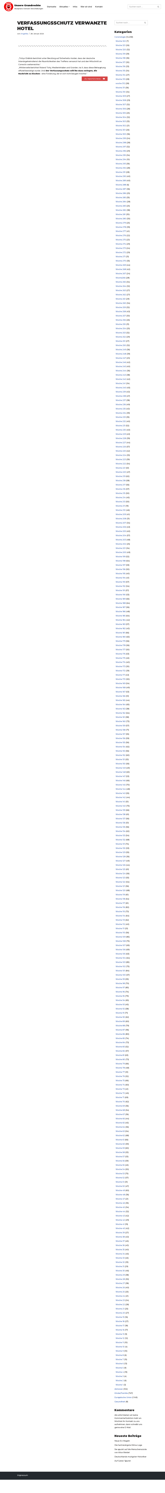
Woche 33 (120, 1269)
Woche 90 (120, 1026)
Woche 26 (120, 1299)
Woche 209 (121, 519)
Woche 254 (121, 331)
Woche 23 (120, 1312)
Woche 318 (121, 58)
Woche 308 (121, 101)
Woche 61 (120, 1150)
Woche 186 (121, 617)
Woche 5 (120, 1380)
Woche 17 (120, 1338)
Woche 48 (120, 1205)
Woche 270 (121, 263)
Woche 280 (121, 220)
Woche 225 (121, 455)
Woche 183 (121, 630)
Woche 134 (121, 839)
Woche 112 (120, 933)
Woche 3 (120, 1389)
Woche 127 (121, 869)
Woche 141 (120, 809)
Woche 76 (120, 1086)
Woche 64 (120, 1137)
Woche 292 (121, 169)
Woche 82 (120, 1061)
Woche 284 (121, 203)
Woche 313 (121, 80)
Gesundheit (119, 1414)
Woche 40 (120, 1240)
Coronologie (120, 37)
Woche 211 (120, 510)
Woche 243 (121, 378)
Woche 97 (120, 997)
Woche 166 (121, 702)
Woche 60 (120, 1154)
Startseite (51, 7)
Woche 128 (121, 864)
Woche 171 (120, 681)
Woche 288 (121, 186)
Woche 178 (121, 651)
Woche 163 (121, 715)
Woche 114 (120, 924)
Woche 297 (121, 148)
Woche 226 (121, 451)
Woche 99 (120, 988)
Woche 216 (121, 493)
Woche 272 (121, 254)
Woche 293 (121, 165)
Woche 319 (121, 54)
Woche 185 (121, 621)
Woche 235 (121, 412)
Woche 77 (120, 1082)
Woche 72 (120, 1103)
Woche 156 (120, 745)
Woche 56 (120, 1171)
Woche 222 (121, 468)
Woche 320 (121, 50)
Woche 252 (121, 340)
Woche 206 (121, 532)
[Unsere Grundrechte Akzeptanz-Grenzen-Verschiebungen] (23, 6)
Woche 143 (121, 800)
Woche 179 (121, 647)
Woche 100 (121, 984)
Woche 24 (120, 1308)
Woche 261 (121, 301)
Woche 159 (120, 732)
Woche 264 (121, 289)
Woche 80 (120, 1069)
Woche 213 (121, 506)
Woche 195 (120, 579)
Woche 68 (120, 1120)
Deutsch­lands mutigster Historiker (130, 1470)
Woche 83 (120, 1056)
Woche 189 (121, 604)
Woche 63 (120, 1141)
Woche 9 (120, 1363)
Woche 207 (121, 527)
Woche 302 (121, 127)
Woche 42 (120, 1231)
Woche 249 (121, 353)
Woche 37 (120, 1252)
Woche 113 (120, 928)
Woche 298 (121, 144)
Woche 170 (121, 685)
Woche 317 (121, 63)
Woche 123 (121, 886)
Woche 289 (121, 182)
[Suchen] (142, 6)
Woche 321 (121, 45)
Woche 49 (120, 1201)
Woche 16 (120, 1342)
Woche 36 (120, 1257)
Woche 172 (121, 677)
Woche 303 (121, 122)
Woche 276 (121, 237)
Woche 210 (121, 515)
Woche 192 (121, 591)
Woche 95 (120, 1005)
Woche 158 (121, 736)
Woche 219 (121, 480)
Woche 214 (121, 502)
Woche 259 (121, 310)
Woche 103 (121, 971)
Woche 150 (121, 770)
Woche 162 (121, 719)
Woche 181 (120, 638)
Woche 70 (120, 1112)
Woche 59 (120, 1159)
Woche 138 (121, 822)
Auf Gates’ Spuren (122, 1474)
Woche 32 (120, 1274)
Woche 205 (121, 536)
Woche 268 (121, 272)
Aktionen (118, 1402)
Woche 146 (121, 788)
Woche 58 (120, 1163)
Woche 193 (121, 587)
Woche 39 (120, 1244)
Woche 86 (120, 1043)
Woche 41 (120, 1235)
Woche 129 (121, 860)
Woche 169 (121, 689)
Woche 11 (120, 1355)
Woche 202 (121, 549)
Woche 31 (120, 1278)
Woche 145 (121, 792)
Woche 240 (121, 391)
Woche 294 (121, 161)
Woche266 (121, 280)
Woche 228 (121, 442)
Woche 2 (120, 1393)
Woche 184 (121, 626)
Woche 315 (120, 71)
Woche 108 (121, 950)
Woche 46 (120, 1214)
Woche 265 (121, 284)
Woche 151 (120, 766)
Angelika (24, 34)
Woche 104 (121, 967)
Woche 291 (121, 173)
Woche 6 (120, 1376)
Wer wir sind (86, 7)
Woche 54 (120, 1180)
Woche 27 (120, 1295)
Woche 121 (120, 894)
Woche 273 (121, 250)
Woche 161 (120, 724)
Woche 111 (120, 937)
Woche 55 (120, 1176)
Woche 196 (121, 574)
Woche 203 (121, 544)
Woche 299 (121, 139)
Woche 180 (121, 643)
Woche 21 (120, 1321)
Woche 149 (121, 775)
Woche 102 (121, 975)
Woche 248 (121, 357)
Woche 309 (121, 97)
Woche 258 (121, 314)
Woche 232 (121, 425)
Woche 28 (120, 1291)
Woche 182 (121, 634)
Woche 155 (120, 749)
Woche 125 (120, 877)
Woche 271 (121, 259)
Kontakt (99, 7)
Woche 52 (120, 1188)
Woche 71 (120, 1107)
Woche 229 (121, 438)
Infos (75, 7)
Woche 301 (121, 131)
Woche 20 (120, 1325)
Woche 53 (120, 1184)
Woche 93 (120, 1014)
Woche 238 (121, 400)
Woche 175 (120, 664)
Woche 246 (121, 365)
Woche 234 (121, 416)
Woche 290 (121, 178)
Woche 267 (121, 276)
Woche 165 (120, 707)
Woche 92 (120, 1018)
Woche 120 (121, 898)
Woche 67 (120, 1125)
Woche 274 (121, 246)
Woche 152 (120, 762)
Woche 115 (120, 920)
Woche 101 (120, 979)
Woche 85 (120, 1048)
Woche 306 (121, 109)
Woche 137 (121, 826)
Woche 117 (120, 911)
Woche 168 (121, 694)
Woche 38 (120, 1248)
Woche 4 (120, 1385)
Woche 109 (121, 945)
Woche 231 (121, 429)
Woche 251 (120, 344)
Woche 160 (121, 728)
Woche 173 (121, 672)
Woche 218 (121, 485)
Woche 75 (120, 1090)
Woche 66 (120, 1129)
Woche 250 (121, 348)
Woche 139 (121, 817)
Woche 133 (121, 843)
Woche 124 (121, 881)
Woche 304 (121, 118)
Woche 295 (121, 156)
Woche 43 (120, 1227)
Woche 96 (120, 1001)
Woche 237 (121, 404)
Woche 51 (120, 1193)
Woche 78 (120, 1078)
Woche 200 (121, 557)
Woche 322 (121, 41)
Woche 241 (121, 387)
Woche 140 (121, 813)
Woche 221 (121, 472)
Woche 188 (121, 608)
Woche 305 (121, 114)
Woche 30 (120, 1282)
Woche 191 (120, 596)
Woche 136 (121, 830)
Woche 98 (120, 992)
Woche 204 (121, 540)
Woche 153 (120, 758)
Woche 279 (121, 225)
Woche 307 (121, 105)
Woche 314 (121, 75)
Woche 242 (121, 382)
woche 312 (120, 84)
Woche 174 (121, 668)
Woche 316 (121, 67)
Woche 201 (121, 553)
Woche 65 (120, 1133)
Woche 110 (120, 941)
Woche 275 (121, 242)
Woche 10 (120, 1359)
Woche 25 (120, 1304)
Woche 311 (120, 88)
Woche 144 (121, 796)
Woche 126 (121, 873)
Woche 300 (121, 135)
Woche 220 (121, 476)
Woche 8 (120, 1368)
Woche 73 (120, 1099)
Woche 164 (121, 711)
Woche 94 (120, 1009)
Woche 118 (120, 907)
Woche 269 (121, 267)
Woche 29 (120, 1287)
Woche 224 (121, 459)
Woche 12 (120, 1351)
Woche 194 (121, 583)
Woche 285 (121, 199)
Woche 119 (120, 903)
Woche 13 (120, 1346)
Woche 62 (120, 1146)
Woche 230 (121, 434)
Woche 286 (121, 195)
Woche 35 (120, 1261)
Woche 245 (121, 370)
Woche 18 (120, 1333)
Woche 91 (120, 1022)
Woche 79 (120, 1073)
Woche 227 (121, 446)
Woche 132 (121, 847)
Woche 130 (121, 856)
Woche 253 (121, 336)
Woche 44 (120, 1223)
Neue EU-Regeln (122, 1454)
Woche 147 (121, 783)
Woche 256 (121, 323)
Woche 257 (121, 318)
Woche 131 (120, 852)
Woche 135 (120, 834)
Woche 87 (120, 1039)
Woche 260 (121, 306)
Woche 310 (121, 92)
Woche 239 (121, 395)
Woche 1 (119, 1397)
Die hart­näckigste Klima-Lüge (128, 1458)
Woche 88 (120, 1035)
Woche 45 (120, 1218)
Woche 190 (121, 600)
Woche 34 (120, 1265)
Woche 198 (121, 566)
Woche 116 (120, 915)
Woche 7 (120, 1372)
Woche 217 (121, 489)
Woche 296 (121, 152)
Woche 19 (120, 1329)
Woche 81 (120, 1065)
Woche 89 (120, 1031)
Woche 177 (121, 655)
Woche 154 (121, 753)
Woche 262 (121, 297)
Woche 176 (121, 660)
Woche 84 (120, 1052)
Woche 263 (121, 293)
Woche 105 (121, 962)
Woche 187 (121, 613)
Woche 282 (121, 212)
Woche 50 (120, 1197)
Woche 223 (121, 463)
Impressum (22, 1488)
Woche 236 (121, 408)
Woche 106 (121, 958)
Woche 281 (121, 216)
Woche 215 (120, 498)
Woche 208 (121, 523)
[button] (69, 6)
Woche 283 (121, 208)
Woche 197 (121, 570)
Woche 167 (121, 698)
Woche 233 (121, 421)
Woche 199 (121, 562)
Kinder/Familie (121, 1406)
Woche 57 (120, 1167)
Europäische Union (123, 1410)
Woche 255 (121, 327)
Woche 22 (120, 1316)
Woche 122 (121, 890)
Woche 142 (121, 805)
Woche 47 (120, 1210)
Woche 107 (121, 954)
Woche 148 (121, 779)
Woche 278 (121, 229)
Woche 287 (121, 191)
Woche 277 (121, 233)
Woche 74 (120, 1095)
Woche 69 (120, 1116)
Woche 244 (121, 374)
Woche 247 (121, 361)
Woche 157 (120, 741)
